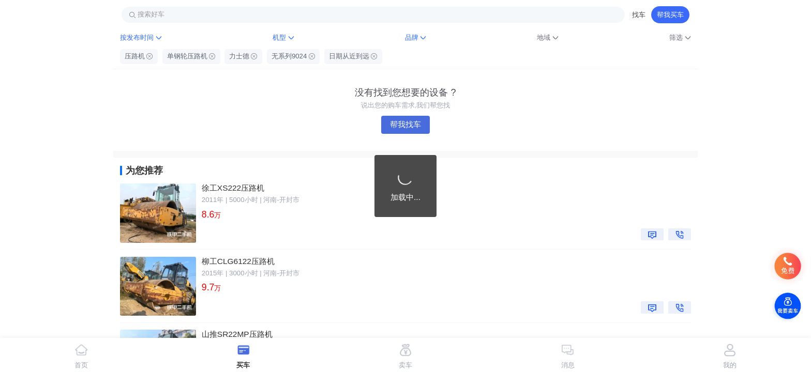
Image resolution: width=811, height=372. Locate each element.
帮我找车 (405, 124)
